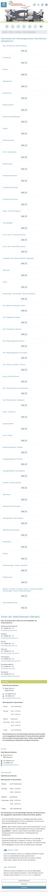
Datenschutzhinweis (24, 880)
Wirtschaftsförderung (10, 603)
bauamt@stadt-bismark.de (9, 645)
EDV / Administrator (9, 152)
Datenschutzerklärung (27, 875)
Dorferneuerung (8, 140)
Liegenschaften (8, 424)
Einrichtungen (7, 164)
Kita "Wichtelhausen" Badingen (13, 400)
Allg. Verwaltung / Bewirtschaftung (15, 46)
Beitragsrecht (7, 81)
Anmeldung (7, 57)
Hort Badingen (8, 223)
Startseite (4, 32)
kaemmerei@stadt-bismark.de (10, 653)
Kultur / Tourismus (9, 412)
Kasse (5, 282)
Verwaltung (18, 32)
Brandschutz (7, 93)
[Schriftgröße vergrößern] (42, 4)
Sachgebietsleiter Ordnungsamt (14, 471)
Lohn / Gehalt (7, 435)
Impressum (24, 884)
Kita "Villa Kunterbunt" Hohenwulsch (15, 388)
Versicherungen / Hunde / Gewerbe (15, 565)
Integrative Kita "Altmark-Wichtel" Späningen (18, 258)
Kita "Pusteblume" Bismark (12, 329)
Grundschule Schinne (10, 199)
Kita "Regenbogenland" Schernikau (15, 353)
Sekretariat (6, 494)
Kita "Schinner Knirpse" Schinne (14, 364)
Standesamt (7, 542)
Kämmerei (6, 270)
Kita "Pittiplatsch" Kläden (11, 317)
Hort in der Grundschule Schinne (14, 246)
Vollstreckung (7, 577)
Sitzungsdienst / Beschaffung (13, 518)
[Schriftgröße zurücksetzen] (38, 4)
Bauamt (5, 69)
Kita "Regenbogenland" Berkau (13, 341)
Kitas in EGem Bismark (11, 376)
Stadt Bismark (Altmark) (11, 530)
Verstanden (24, 887)
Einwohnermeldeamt (10, 176)
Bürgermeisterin (8, 105)
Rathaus (11, 32)
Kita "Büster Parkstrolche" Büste (14, 305)
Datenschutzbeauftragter (11, 116)
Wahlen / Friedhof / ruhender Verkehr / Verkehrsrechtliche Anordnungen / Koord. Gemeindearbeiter (23, 590)
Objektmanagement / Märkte (13, 447)
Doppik (5, 128)
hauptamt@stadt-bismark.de (9, 638)
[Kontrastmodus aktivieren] (46, 4)
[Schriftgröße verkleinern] (34, 4)
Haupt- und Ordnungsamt (12, 211)
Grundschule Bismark (10, 187)
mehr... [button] (24, 51)
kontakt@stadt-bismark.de (9, 630)
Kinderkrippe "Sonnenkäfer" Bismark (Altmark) (19, 294)
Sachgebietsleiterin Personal (13, 459)
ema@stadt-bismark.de (8, 668)
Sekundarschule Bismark (11, 506)
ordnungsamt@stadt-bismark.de (10, 661)
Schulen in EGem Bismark (12, 483)
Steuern (5, 553)
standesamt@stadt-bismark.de (10, 676)
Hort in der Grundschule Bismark (14, 235)
